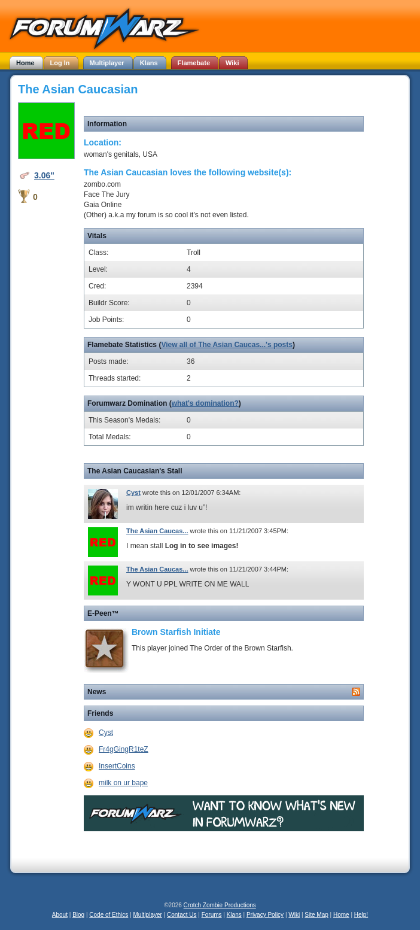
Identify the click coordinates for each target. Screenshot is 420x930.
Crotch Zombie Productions (220, 905)
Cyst (133, 492)
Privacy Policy (265, 914)
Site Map (316, 914)
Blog (78, 914)
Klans (234, 914)
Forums (212, 914)
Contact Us (181, 914)
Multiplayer (147, 914)
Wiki (294, 914)
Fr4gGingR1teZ (123, 749)
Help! (361, 914)
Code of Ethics (108, 914)
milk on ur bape (123, 783)
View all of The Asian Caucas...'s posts (227, 345)
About (60, 914)
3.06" (44, 175)
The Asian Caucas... (157, 530)
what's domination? (205, 403)
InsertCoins (117, 766)
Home (341, 914)
